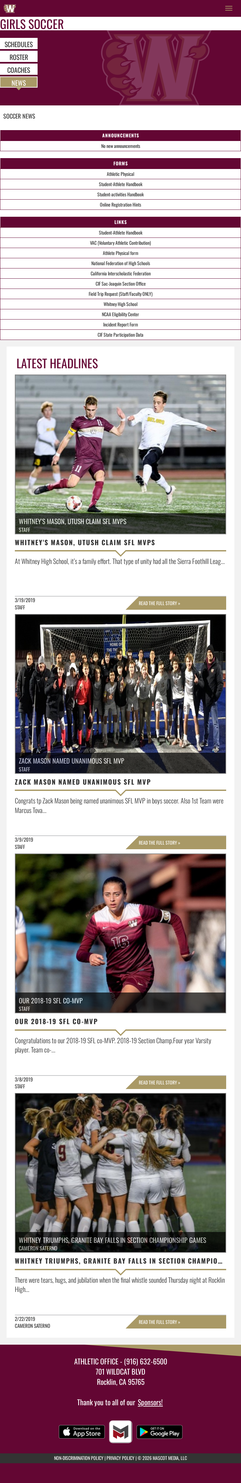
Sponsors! (150, 1402)
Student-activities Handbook (120, 194)
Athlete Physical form (120, 252)
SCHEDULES (19, 43)
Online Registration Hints (120, 204)
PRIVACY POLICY (120, 1457)
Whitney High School (120, 303)
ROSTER (19, 56)
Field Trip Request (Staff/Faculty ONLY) (121, 293)
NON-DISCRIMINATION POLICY (79, 1457)
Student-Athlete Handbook (120, 184)
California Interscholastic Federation (121, 273)
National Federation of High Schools (120, 263)
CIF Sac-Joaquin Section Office (121, 283)
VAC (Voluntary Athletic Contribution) (120, 242)
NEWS (19, 82)
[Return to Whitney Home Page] (10, 8)
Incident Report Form (120, 324)
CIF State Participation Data (120, 334)
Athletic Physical (120, 173)
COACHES (18, 69)
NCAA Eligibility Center (120, 314)
